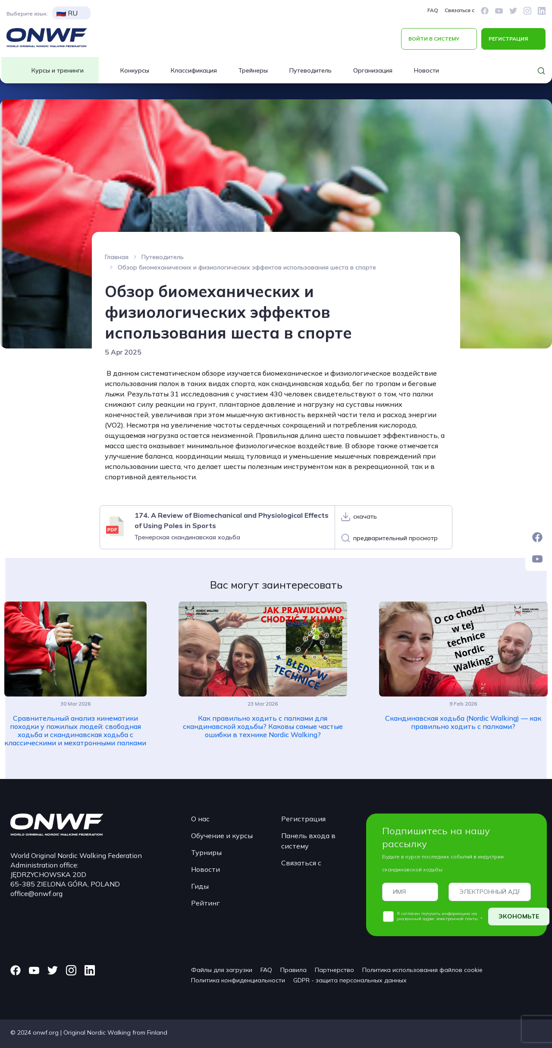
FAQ (432, 10)
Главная (117, 257)
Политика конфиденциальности (238, 980)
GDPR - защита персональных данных (350, 980)
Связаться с (459, 10)
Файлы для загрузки (221, 970)
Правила (293, 970)
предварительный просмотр (395, 538)
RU (67, 13)
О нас (200, 818)
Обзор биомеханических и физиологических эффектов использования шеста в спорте (247, 267)
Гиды (200, 886)
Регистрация (303, 818)
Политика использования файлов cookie (422, 970)
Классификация (194, 70)
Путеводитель (310, 70)
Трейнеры (253, 70)
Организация (372, 70)
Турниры (206, 852)
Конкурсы (134, 70)
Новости (426, 70)
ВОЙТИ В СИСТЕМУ (433, 38)
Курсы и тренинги (57, 70)
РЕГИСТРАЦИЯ (508, 38)
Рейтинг (205, 903)
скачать (365, 516)
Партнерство (334, 970)
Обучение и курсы (222, 835)
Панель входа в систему (308, 840)
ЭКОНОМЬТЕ (519, 916)
